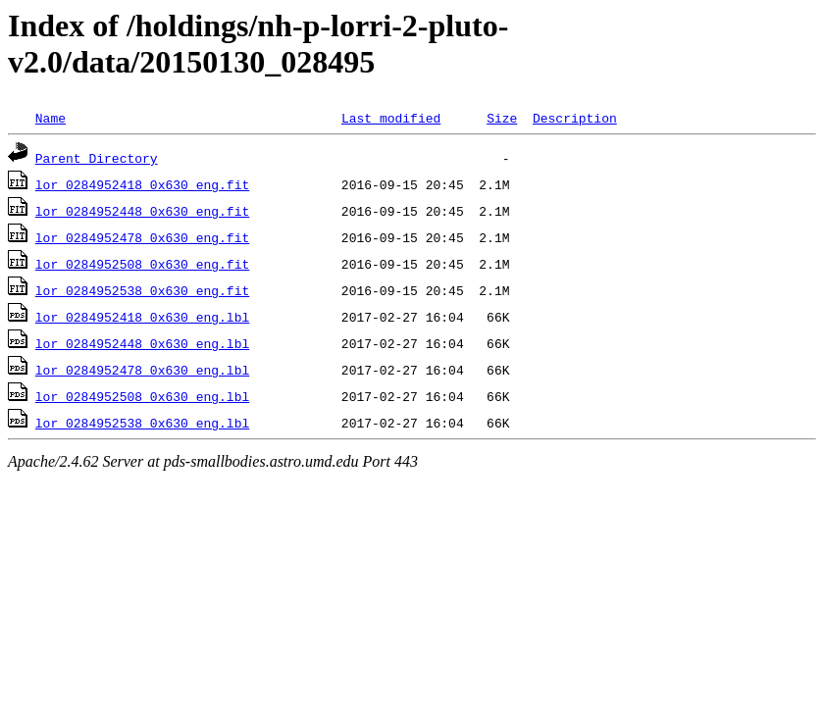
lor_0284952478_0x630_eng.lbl (142, 369)
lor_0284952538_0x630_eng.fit (142, 290)
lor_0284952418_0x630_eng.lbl (142, 317)
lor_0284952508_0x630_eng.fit (142, 264)
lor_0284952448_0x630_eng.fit (142, 211)
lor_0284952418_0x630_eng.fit (142, 184)
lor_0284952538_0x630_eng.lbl (142, 422)
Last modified (390, 117)
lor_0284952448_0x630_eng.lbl (142, 343)
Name (50, 117)
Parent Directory (96, 158)
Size (502, 117)
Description (575, 117)
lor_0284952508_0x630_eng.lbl (142, 396)
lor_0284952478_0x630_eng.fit (142, 237)
